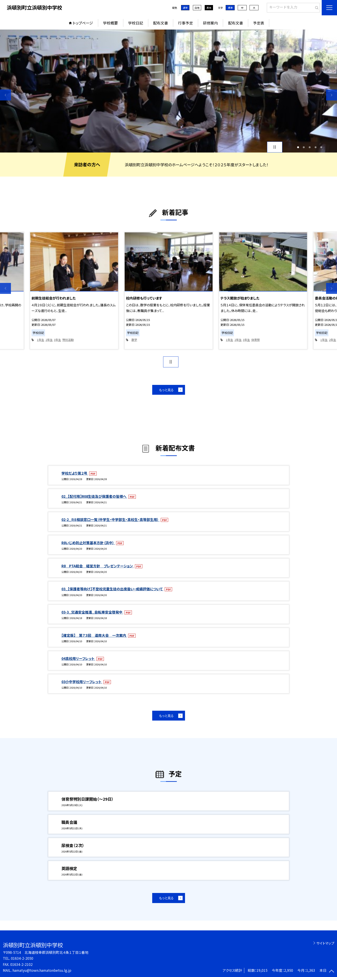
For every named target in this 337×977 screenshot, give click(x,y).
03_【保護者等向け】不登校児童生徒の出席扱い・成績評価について (112, 588)
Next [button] (331, 94)
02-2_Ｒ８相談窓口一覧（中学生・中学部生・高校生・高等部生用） (110, 519)
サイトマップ (325, 943)
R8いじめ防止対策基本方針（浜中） (88, 542)
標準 (230, 7)
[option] (168, 91)
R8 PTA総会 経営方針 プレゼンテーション (97, 565)
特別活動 (68, 340)
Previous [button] (5, 94)
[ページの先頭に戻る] (331, 971)
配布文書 (160, 23)
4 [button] (315, 147)
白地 (197, 7)
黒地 (208, 7)
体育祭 (255, 340)
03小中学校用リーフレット (81, 681)
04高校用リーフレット (78, 658)
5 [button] (321, 147)
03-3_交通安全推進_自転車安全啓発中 (92, 612)
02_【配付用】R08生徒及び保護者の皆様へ (94, 496)
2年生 (49, 340)
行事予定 (185, 23)
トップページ (83, 23)
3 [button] (310, 147)
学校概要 (110, 23)
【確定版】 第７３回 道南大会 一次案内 (94, 635)
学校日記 (135, 23)
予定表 (258, 23)
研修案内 (210, 23)
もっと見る (166, 390)
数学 (134, 340)
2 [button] (304, 147)
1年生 (40, 340)
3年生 (57, 340)
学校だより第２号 (74, 473)
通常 (185, 7)
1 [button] (298, 147)
